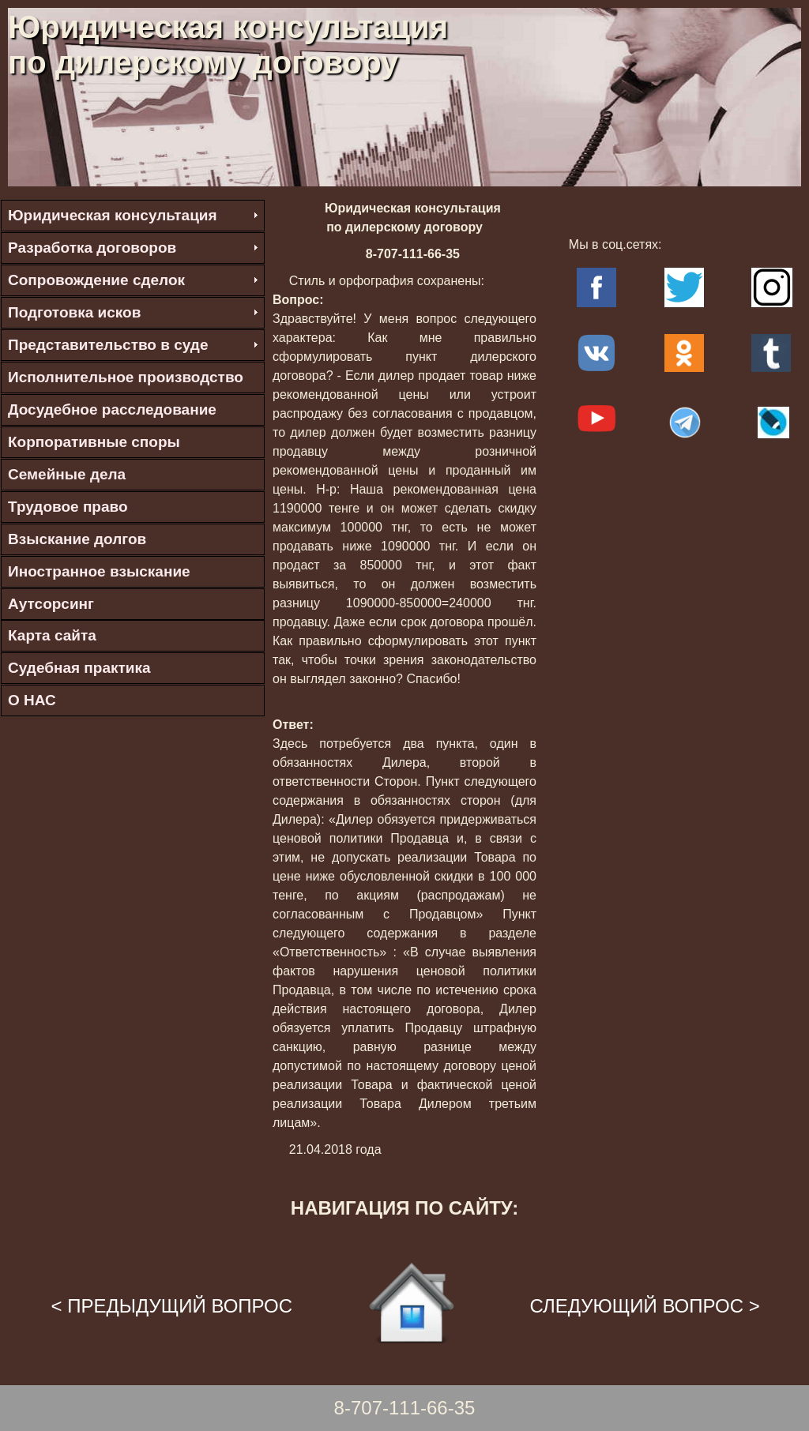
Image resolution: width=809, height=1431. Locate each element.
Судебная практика (79, 667)
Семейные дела (67, 474)
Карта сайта (52, 635)
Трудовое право (68, 506)
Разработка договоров (92, 247)
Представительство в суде (108, 344)
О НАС (32, 700)
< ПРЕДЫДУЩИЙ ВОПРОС (172, 1305)
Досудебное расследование (112, 409)
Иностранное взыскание (99, 571)
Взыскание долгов (77, 539)
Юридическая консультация (112, 215)
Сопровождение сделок (96, 280)
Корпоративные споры (94, 442)
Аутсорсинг (51, 603)
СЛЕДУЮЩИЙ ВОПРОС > (644, 1305)
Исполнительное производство (125, 377)
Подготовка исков (74, 312)
